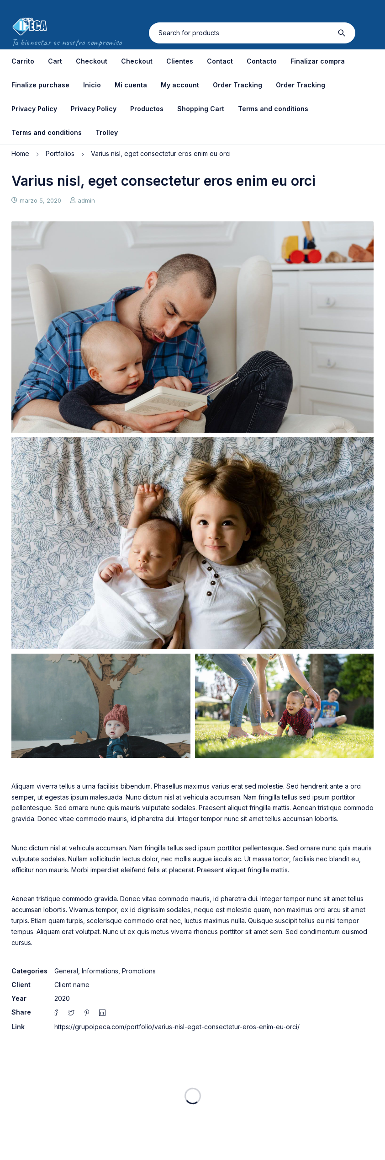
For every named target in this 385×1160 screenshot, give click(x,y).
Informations (100, 971)
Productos (146, 109)
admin (86, 200)
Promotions (139, 971)
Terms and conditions (273, 109)
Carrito (22, 61)
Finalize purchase (40, 85)
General (66, 971)
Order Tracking (237, 85)
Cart (55, 61)
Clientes (179, 61)
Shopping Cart (200, 109)
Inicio (92, 85)
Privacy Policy (34, 109)
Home (20, 153)
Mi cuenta (131, 85)
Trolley (106, 132)
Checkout (91, 61)
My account (180, 85)
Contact (220, 61)
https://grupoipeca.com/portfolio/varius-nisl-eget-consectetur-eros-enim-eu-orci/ (177, 1027)
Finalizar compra (317, 61)
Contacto (262, 61)
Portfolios (60, 153)
